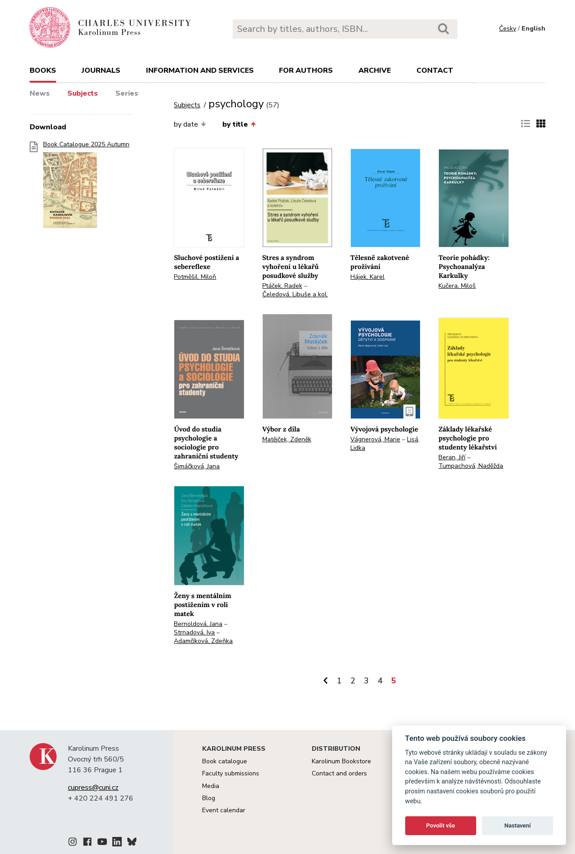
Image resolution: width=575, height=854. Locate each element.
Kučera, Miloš (457, 286)
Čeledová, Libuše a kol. (295, 294)
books (43, 70)
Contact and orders (339, 773)
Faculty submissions (230, 773)
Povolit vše (440, 825)
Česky (507, 28)
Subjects (82, 93)
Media (210, 786)
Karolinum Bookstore (341, 761)
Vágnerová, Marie (375, 439)
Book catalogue (224, 761)
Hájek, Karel (367, 277)
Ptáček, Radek (282, 286)
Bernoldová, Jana (198, 624)
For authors (306, 70)
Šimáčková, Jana (197, 466)
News (40, 93)
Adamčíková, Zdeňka (203, 641)
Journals (101, 70)
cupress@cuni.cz (93, 787)
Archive (374, 70)
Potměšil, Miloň (195, 277)
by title (239, 124)
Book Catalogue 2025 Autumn (86, 187)
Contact (434, 70)
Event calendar (223, 810)
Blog (208, 798)
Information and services (200, 70)
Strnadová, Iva (194, 632)
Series (126, 93)
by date (190, 124)
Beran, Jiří (451, 457)
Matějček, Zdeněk (286, 439)
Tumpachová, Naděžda (470, 466)
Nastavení (517, 825)
